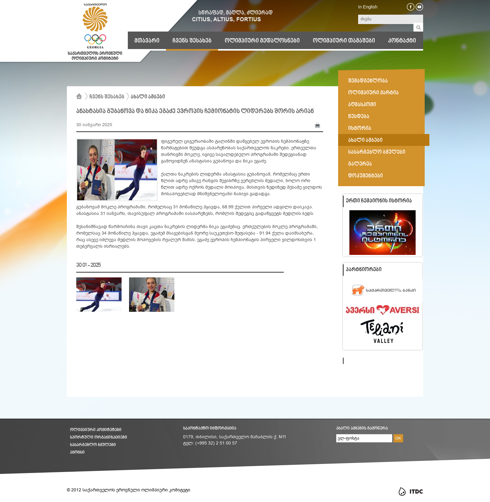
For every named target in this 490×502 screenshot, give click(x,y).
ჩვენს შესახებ (192, 40)
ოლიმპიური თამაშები (344, 40)
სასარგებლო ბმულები (376, 152)
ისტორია (359, 129)
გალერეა (360, 164)
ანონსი (77, 452)
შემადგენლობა (368, 81)
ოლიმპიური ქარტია (373, 93)
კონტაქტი (402, 40)
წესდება (358, 117)
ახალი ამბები (148, 97)
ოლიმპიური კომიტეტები (96, 430)
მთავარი (146, 40)
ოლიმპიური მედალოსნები (262, 40)
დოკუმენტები (365, 176)
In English (367, 7)
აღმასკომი (362, 105)
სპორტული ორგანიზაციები (98, 437)
